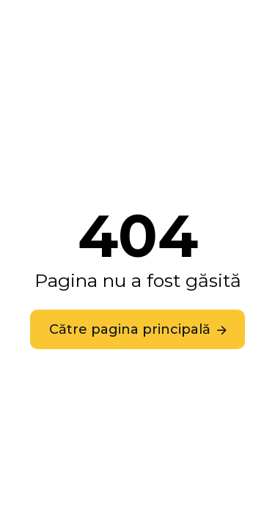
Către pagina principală (129, 329)
